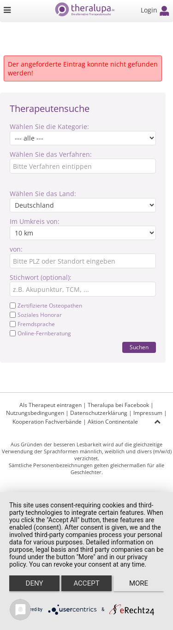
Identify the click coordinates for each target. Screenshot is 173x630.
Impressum (147, 413)
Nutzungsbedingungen (35, 413)
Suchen (139, 347)
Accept (86, 583)
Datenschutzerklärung (98, 413)
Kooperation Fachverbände (47, 422)
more (138, 583)
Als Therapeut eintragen (50, 405)
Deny (34, 583)
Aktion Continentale (113, 422)
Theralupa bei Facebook (118, 405)
